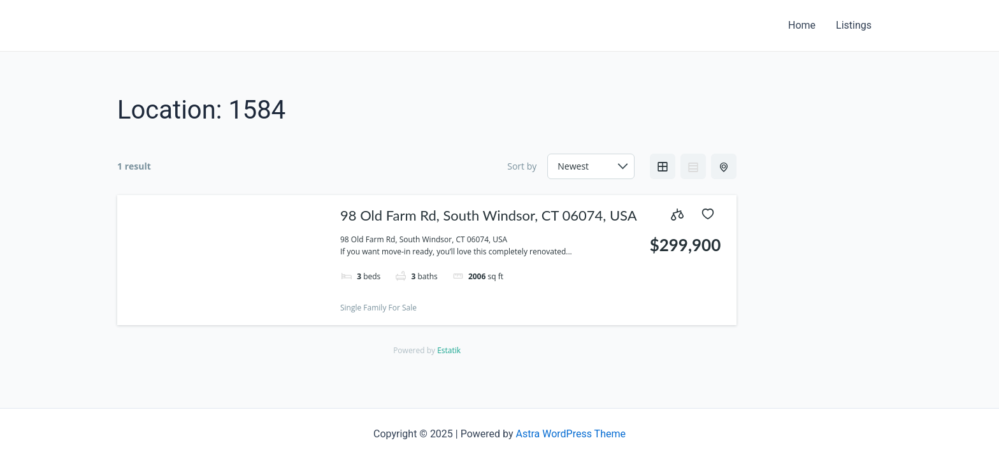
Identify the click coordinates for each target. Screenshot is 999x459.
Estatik (449, 350)
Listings (854, 25)
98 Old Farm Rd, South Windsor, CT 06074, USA (488, 215)
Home (802, 25)
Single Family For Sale (378, 307)
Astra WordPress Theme (571, 434)
